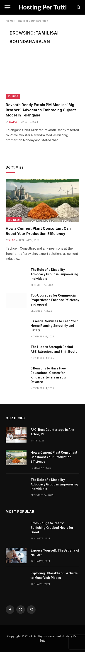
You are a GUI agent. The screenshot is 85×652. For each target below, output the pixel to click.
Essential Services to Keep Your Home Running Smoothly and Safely (54, 325)
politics (12, 96)
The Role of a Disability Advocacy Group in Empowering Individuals (54, 274)
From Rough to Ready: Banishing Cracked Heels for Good (52, 527)
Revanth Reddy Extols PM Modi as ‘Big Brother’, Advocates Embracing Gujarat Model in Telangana (41, 109)
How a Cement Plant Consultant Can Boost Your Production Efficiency (54, 457)
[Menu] (7, 7)
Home (10, 20)
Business (13, 219)
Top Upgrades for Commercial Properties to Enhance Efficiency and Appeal (55, 300)
